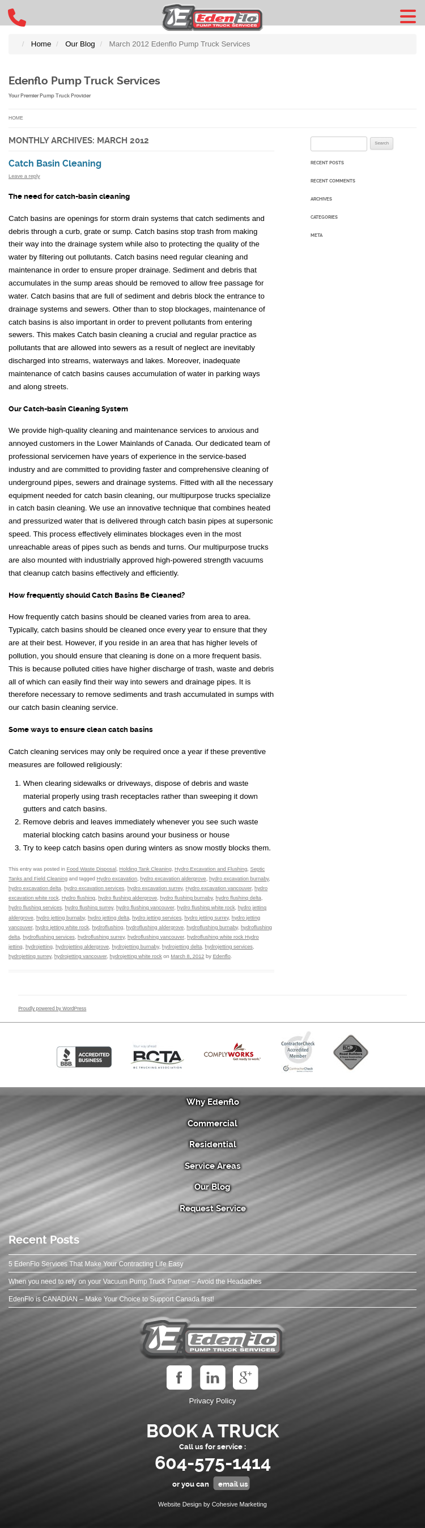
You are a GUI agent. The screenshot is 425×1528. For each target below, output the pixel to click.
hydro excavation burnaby (239, 879)
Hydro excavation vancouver (218, 888)
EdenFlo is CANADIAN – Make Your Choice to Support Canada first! (111, 1299)
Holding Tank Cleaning (145, 869)
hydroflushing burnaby (211, 927)
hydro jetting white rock (62, 927)
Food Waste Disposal (91, 869)
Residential (212, 1144)
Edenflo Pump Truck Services (84, 81)
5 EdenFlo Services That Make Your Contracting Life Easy (96, 1264)
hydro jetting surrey (206, 918)
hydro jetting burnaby (60, 918)
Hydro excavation (117, 879)
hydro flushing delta (238, 898)
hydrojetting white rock (136, 956)
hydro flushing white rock (206, 907)
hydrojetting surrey (30, 956)
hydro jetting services (156, 918)
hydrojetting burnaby (135, 947)
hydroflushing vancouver (156, 937)
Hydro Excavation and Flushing (211, 869)
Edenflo (221, 956)
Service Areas (213, 1166)
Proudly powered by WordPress (52, 1008)
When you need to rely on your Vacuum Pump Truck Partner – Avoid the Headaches (134, 1282)
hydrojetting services (229, 947)
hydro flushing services (35, 907)
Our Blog (212, 1187)
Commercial (212, 1123)
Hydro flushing (78, 898)
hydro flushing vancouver (145, 907)
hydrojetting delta (182, 947)
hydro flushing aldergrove (127, 898)
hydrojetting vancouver (80, 956)
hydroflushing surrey (101, 937)
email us (233, 1484)
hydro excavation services (94, 888)
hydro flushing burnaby (186, 898)
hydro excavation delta (34, 888)
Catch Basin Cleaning (54, 164)
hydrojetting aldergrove (82, 947)
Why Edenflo (212, 1102)
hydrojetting (39, 947)
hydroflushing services (49, 937)
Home (15, 118)
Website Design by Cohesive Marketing (212, 1504)
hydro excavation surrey (155, 888)
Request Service (213, 1208)
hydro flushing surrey (89, 907)
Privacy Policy (212, 1401)
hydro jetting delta (108, 918)
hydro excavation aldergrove (173, 879)
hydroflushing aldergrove (155, 927)
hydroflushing (107, 927)
